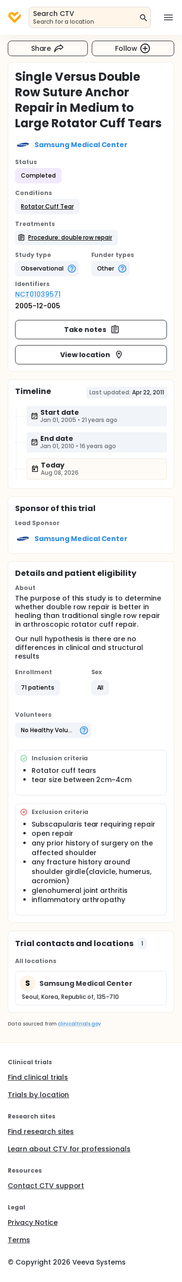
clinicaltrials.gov (79, 1023)
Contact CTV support (46, 1186)
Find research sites (41, 1131)
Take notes (92, 329)
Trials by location (38, 1095)
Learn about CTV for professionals (69, 1149)
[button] (47, 206)
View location (92, 355)
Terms (19, 1240)
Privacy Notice (33, 1222)
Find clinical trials (38, 1077)
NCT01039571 (38, 294)
